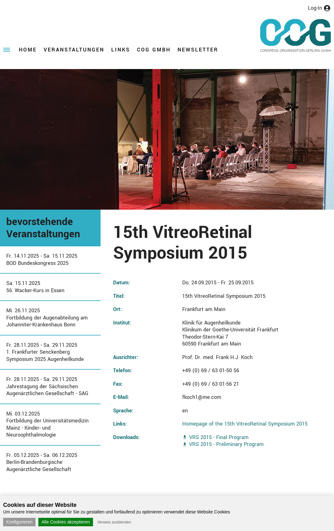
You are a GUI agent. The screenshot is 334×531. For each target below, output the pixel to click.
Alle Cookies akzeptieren (65, 521)
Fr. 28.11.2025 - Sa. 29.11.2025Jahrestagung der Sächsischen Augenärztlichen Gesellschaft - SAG (47, 386)
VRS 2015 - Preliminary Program (226, 444)
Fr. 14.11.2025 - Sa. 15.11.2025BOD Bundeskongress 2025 (41, 259)
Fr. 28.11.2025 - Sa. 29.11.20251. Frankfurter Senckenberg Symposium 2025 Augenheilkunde (45, 352)
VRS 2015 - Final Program (219, 437)
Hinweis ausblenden (114, 522)
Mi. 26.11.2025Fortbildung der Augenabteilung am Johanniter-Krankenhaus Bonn (47, 317)
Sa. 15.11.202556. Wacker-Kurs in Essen (35, 287)
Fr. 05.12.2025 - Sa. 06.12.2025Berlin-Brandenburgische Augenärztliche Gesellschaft (41, 462)
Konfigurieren (19, 521)
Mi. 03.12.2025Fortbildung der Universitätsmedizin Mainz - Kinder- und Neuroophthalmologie (47, 424)
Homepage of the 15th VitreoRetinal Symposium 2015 (245, 423)
